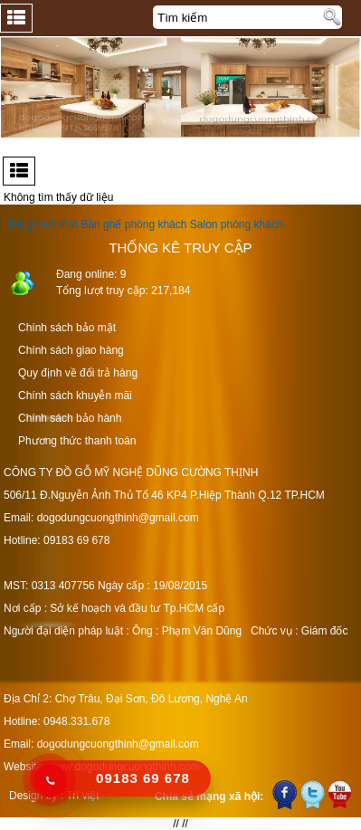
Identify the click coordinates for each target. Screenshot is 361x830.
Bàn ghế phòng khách (133, 224)
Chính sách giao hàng (71, 350)
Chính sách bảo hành (69, 418)
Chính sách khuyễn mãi (75, 395)
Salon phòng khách (236, 224)
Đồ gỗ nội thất (43, 224)
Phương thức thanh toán (77, 440)
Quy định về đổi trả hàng (78, 373)
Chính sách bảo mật (67, 327)
